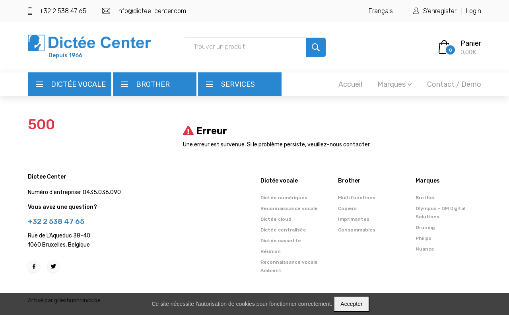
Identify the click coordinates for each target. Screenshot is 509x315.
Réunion (270, 251)
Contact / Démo (454, 84)
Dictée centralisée (283, 230)
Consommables (356, 230)
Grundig (425, 227)
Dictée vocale (78, 84)
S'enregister (440, 11)
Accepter (351, 304)
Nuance (425, 249)
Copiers (347, 208)
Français (381, 11)
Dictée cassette (280, 240)
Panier (470, 43)
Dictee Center (47, 176)
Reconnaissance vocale (289, 208)
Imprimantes (353, 219)
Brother (153, 84)
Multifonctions (356, 197)
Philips (423, 238)
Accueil (350, 84)
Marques (394, 84)
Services (238, 84)
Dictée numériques (283, 197)
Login (473, 11)
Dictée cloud (275, 219)
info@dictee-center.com (151, 11)
